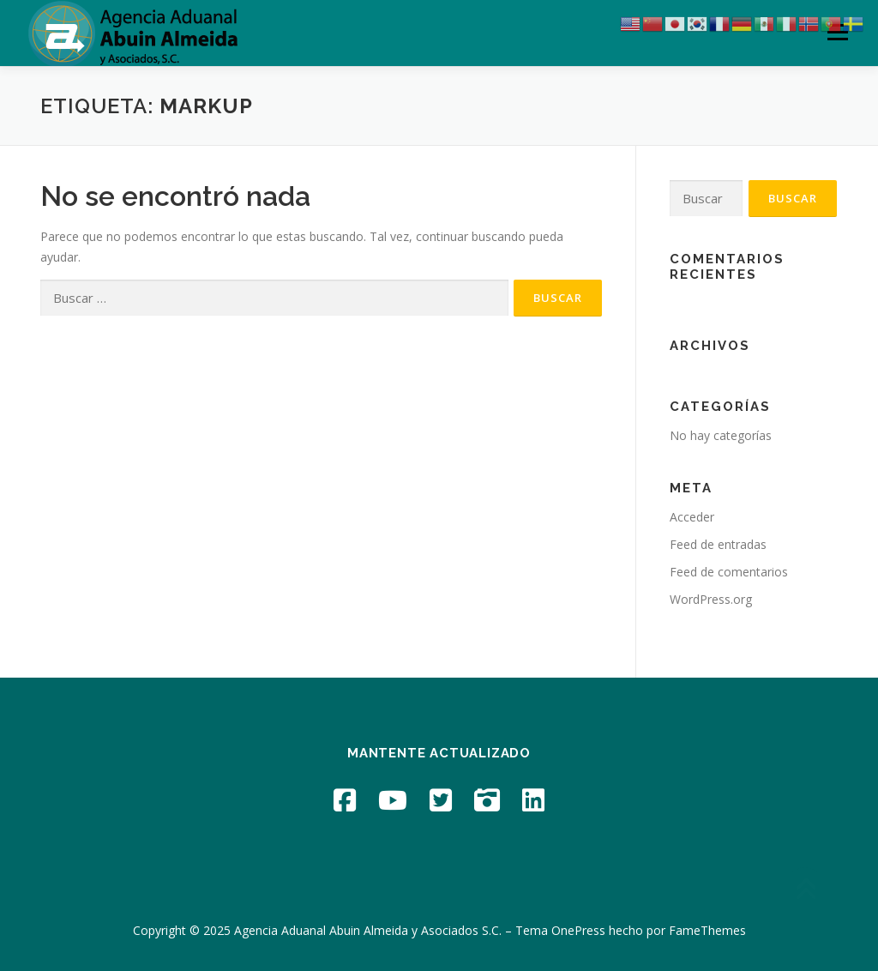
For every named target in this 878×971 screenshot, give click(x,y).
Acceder (692, 517)
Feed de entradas (718, 544)
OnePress (578, 930)
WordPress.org (711, 599)
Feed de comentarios (729, 572)
